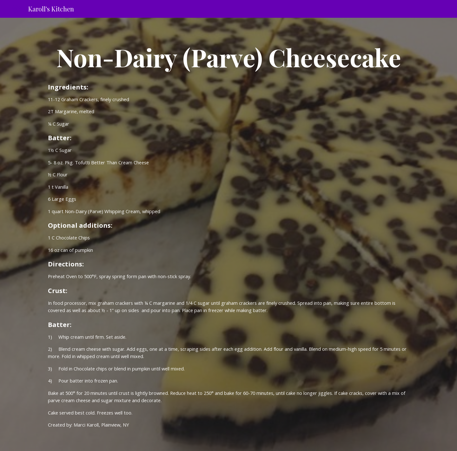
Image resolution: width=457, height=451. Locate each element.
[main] (228, 57)
